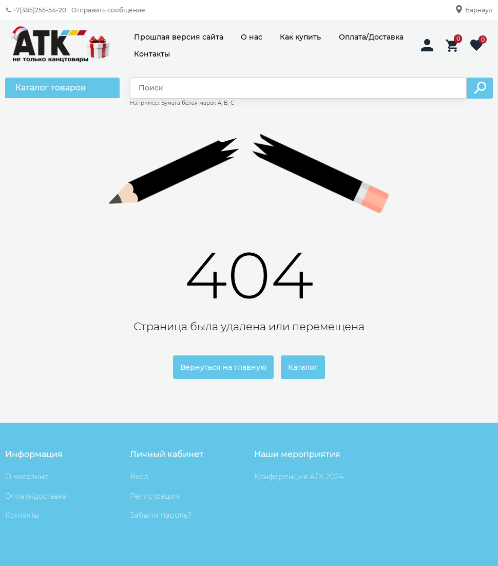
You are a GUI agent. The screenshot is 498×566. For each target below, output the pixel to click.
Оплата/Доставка (371, 37)
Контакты (152, 54)
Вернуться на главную (223, 367)
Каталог (303, 367)
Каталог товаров (50, 87)
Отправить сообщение (108, 10)
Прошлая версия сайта (178, 37)
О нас (251, 37)
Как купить (300, 37)
